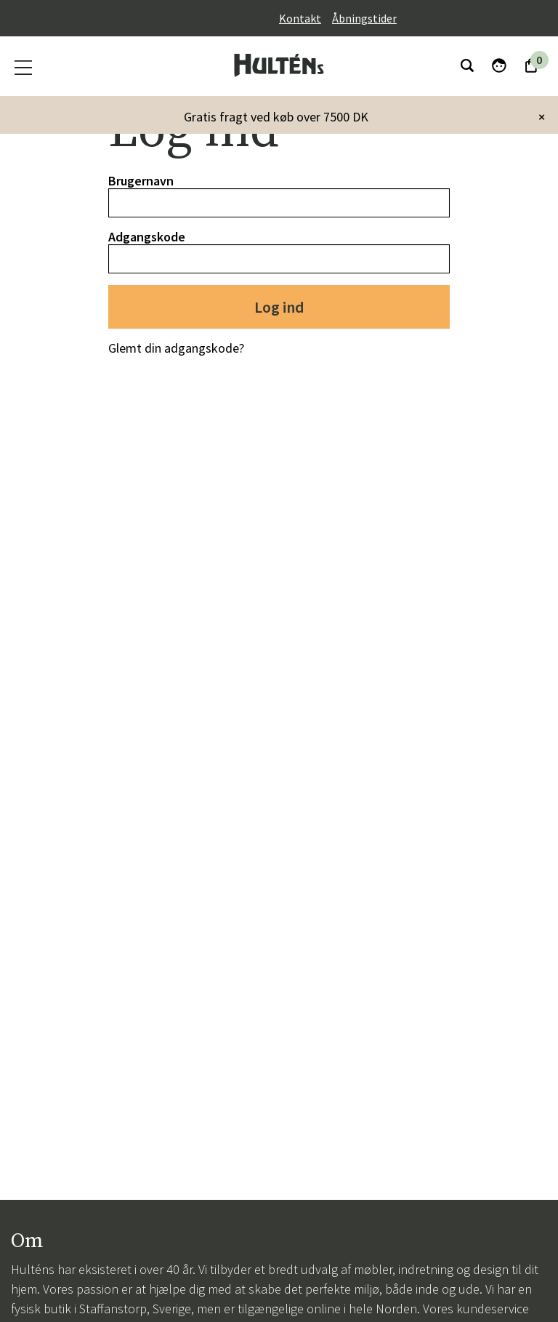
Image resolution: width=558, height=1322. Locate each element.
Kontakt (300, 18)
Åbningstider (364, 18)
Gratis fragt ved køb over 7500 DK (276, 116)
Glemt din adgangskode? (176, 348)
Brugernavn (141, 180)
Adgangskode (146, 236)
